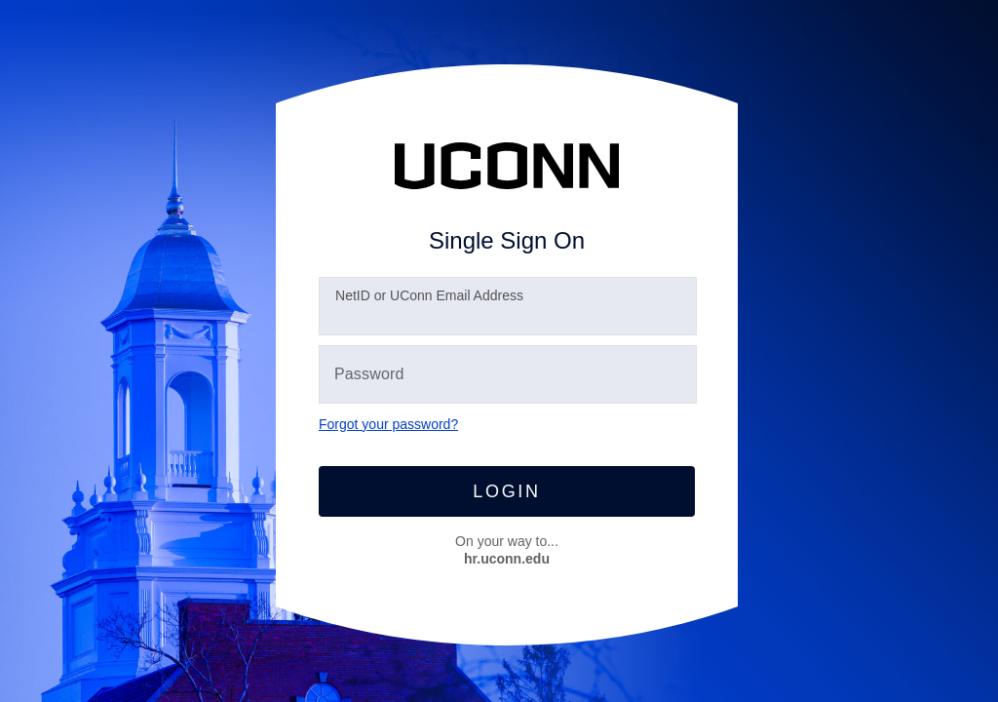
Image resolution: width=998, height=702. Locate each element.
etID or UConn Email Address (429, 295)
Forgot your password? (388, 424)
